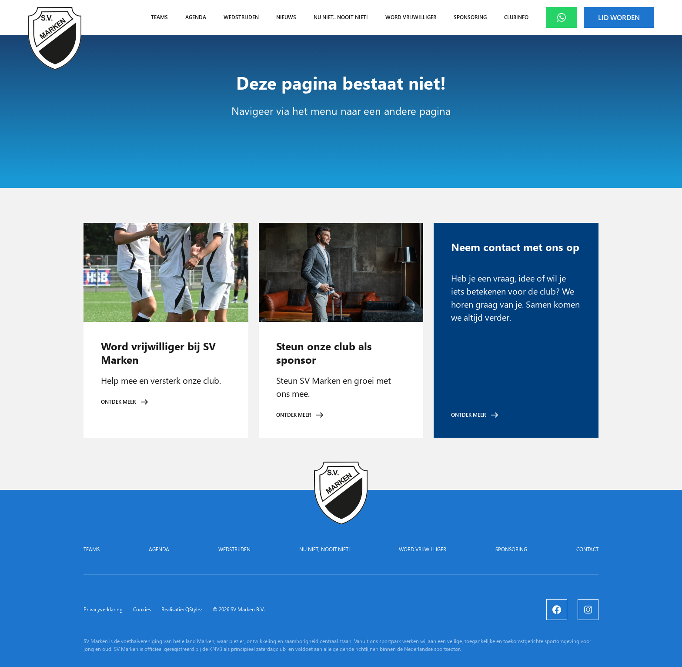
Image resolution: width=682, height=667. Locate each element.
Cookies (142, 609)
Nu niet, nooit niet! (324, 549)
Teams (159, 17)
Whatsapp (568, 17)
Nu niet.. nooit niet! (341, 17)
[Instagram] (588, 610)
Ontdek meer (118, 402)
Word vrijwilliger (410, 17)
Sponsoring (470, 17)
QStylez (193, 609)
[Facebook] (557, 610)
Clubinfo (516, 17)
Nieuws (286, 17)
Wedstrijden (241, 17)
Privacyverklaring (103, 609)
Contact (587, 549)
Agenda (195, 17)
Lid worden (619, 17)
